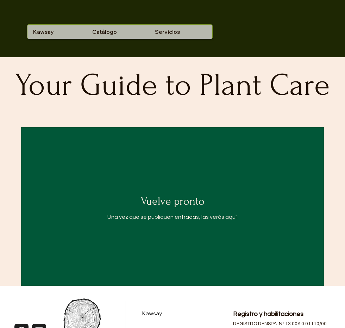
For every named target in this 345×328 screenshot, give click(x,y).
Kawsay (152, 313)
